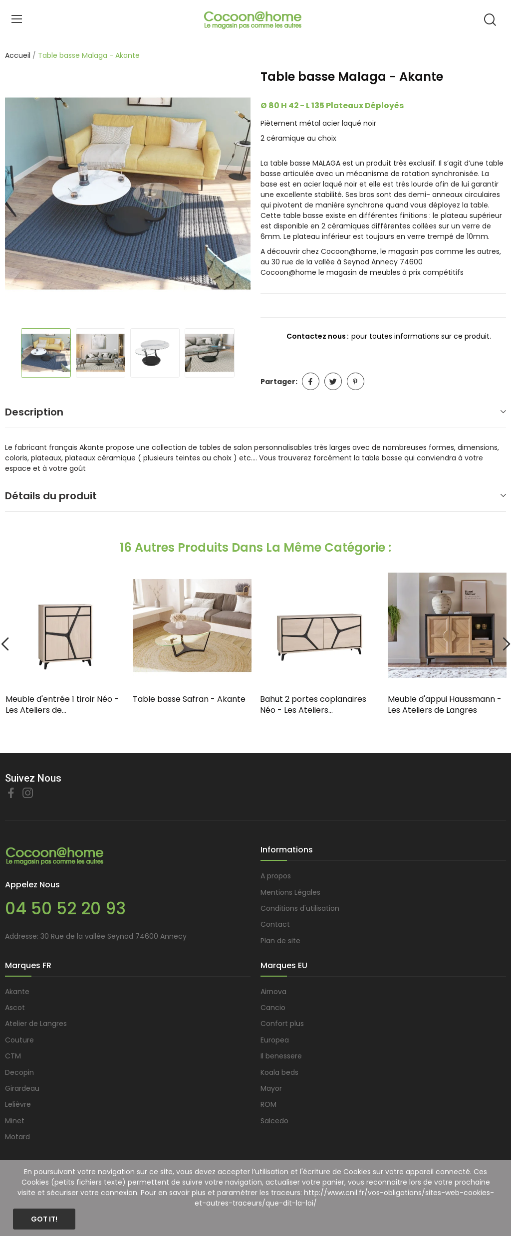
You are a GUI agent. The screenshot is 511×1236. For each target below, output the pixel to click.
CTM (13, 1056)
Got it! (44, 1219)
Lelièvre (18, 1104)
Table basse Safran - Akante (189, 699)
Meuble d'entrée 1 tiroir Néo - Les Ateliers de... (62, 705)
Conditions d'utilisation (299, 908)
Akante (17, 992)
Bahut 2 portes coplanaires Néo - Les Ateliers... (313, 705)
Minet (14, 1121)
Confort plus (282, 1024)
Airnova (273, 992)
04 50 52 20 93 (65, 908)
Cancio (272, 1008)
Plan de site (280, 941)
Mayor (271, 1088)
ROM (268, 1104)
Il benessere (281, 1056)
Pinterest (355, 381)
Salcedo (274, 1121)
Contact (275, 924)
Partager (310, 381)
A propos (275, 876)
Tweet (333, 381)
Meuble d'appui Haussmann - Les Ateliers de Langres (445, 705)
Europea (274, 1040)
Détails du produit (51, 496)
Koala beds (279, 1072)
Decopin (19, 1072)
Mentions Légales (290, 892)
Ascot (15, 1008)
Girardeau (22, 1088)
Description (34, 412)
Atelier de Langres (36, 1024)
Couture (19, 1040)
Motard (17, 1137)
